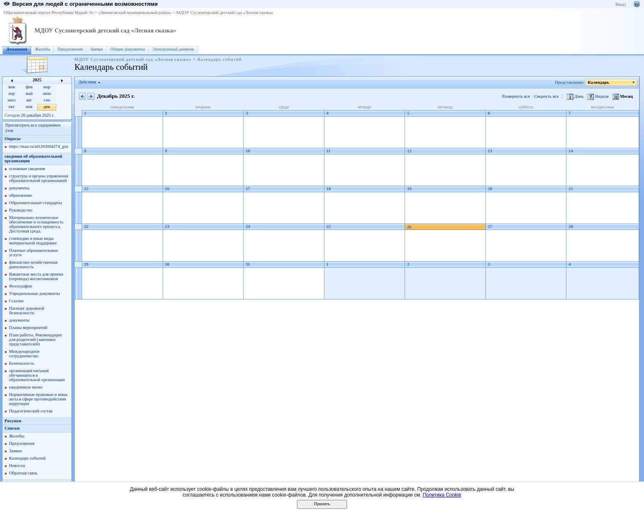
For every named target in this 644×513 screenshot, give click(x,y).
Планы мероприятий (28, 327)
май (28, 93)
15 (86, 188)
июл (12, 100)
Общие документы (127, 49)
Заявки (96, 49)
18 (329, 188)
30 (167, 264)
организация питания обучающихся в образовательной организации (37, 375)
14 (570, 151)
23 (167, 226)
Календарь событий (27, 458)
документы (19, 188)
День (576, 96)
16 (167, 188)
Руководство (20, 210)
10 (248, 151)
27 (490, 226)
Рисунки (13, 421)
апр (11, 93)
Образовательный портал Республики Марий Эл (49, 12)
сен (47, 100)
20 (490, 188)
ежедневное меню (25, 387)
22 (86, 226)
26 (409, 227)
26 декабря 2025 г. (37, 115)
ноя (29, 106)
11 (329, 151)
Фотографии (20, 286)
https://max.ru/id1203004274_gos (38, 146)
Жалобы (42, 49)
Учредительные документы (34, 293)
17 (248, 188)
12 (409, 151)
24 (248, 226)
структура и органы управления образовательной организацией (38, 178)
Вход (619, 4)
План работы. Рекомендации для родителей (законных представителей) (35, 339)
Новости (17, 465)
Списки (12, 428)
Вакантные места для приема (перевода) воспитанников (36, 276)
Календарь (599, 82)
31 (248, 264)
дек (47, 106)
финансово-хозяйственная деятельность (33, 264)
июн (47, 93)
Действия (87, 82)
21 (570, 188)
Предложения (70, 49)
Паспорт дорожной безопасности (26, 310)
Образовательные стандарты (35, 202)
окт (12, 106)
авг (29, 100)
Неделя (598, 96)
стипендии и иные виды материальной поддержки (33, 240)
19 (409, 188)
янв (11, 87)
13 (490, 151)
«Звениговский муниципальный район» (135, 12)
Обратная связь (23, 473)
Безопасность (21, 363)
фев (29, 87)
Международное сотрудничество (24, 353)
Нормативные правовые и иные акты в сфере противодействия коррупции (38, 399)
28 (570, 226)
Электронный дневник (173, 49)
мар (47, 87)
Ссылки (16, 301)
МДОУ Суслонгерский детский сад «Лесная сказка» (224, 12)
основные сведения (27, 168)
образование (20, 195)
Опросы (13, 138)
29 (86, 264)
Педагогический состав (31, 411)
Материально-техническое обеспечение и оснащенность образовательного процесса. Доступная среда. (36, 224)
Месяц (622, 96)
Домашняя (17, 49)
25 (329, 226)
